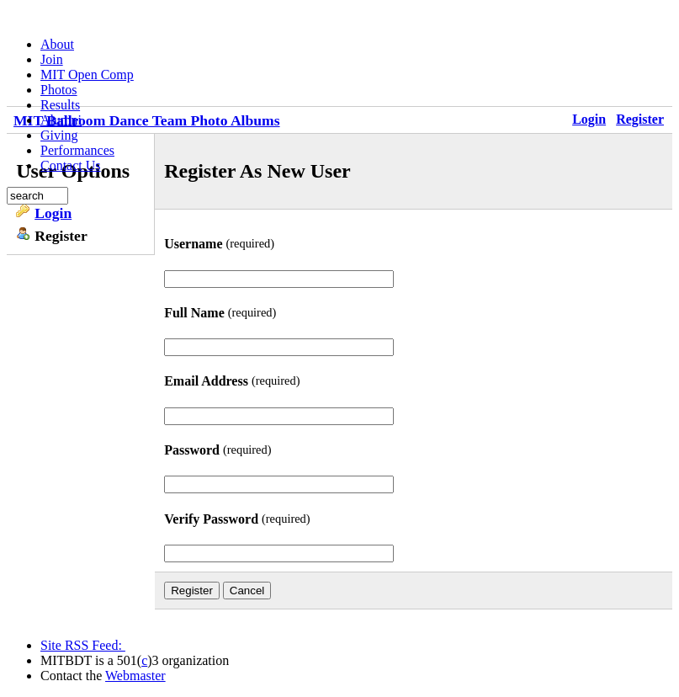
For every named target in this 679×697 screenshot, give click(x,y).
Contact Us (70, 165)
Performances (77, 150)
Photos (58, 89)
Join (51, 59)
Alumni (61, 120)
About (57, 44)
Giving (58, 135)
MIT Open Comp (87, 74)
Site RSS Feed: (82, 645)
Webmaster (135, 675)
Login (53, 213)
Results (60, 105)
